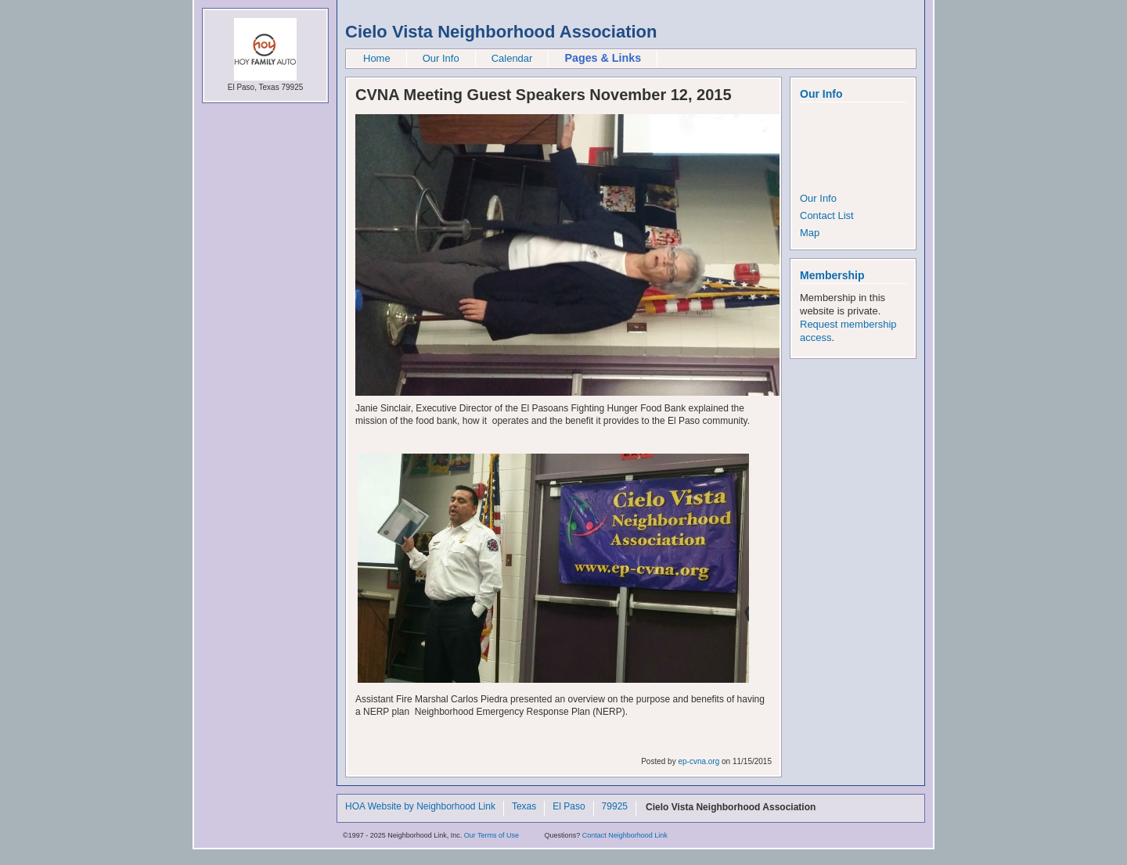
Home (377, 58)
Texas (524, 807)
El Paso (569, 807)
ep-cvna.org (698, 761)
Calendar (512, 58)
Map (809, 233)
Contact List (827, 215)
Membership (832, 275)
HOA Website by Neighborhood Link (420, 807)
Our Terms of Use (491, 835)
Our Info (441, 58)
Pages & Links (602, 58)
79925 (615, 807)
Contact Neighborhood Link (625, 835)
